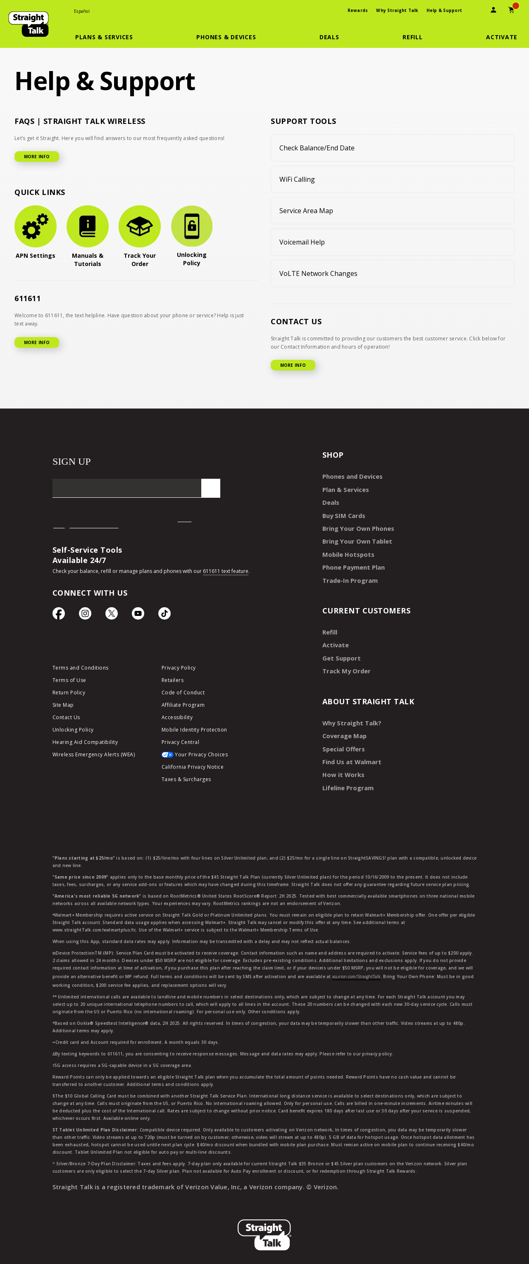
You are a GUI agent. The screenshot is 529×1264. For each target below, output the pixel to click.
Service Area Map (306, 210)
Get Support (340, 651)
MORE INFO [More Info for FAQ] (37, 156)
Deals (330, 501)
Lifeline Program (346, 777)
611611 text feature (225, 571)
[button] (109, 37)
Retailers (173, 681)
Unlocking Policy (73, 730)
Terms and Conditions (80, 668)
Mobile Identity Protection (194, 730)
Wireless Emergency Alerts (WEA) (93, 755)
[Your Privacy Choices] (210, 758)
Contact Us (66, 718)
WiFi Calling (297, 179)
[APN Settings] (35, 232)
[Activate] (502, 37)
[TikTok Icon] (164, 615)
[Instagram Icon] (85, 615)
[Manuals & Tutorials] (88, 236)
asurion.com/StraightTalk (356, 965)
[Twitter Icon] (111, 615)
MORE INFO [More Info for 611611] (37, 342)
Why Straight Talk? (350, 715)
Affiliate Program (183, 706)
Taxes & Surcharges (186, 780)
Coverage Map (343, 727)
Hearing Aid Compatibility (85, 743)
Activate (334, 639)
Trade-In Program (348, 575)
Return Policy (69, 693)
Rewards (358, 10)
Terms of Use (69, 681)
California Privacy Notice (193, 768)
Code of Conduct (183, 693)
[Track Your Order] (140, 236)
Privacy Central (181, 743)
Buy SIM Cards (342, 513)
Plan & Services (343, 488)
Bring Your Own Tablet (355, 538)
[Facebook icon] (58, 615)
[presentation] (475, 11)
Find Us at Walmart (350, 752)
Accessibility (177, 718)
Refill (329, 626)
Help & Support (444, 10)
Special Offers (342, 740)
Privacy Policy (179, 668)
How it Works (341, 764)
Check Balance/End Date (317, 147)
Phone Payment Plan (352, 563)
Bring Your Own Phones (355, 526)
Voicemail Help (302, 242)
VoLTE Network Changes (318, 273)
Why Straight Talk (397, 10)
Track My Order (344, 664)
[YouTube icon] (138, 615)
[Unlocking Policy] (192, 236)
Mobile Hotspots (346, 550)
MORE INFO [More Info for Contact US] (293, 365)
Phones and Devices (350, 476)
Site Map (63, 706)
